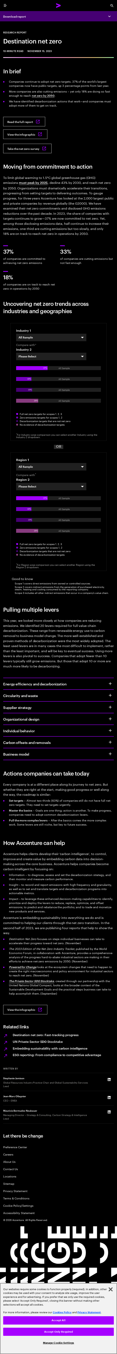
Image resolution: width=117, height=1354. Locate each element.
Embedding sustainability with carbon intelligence (50, 1048)
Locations (9, 1176)
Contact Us (10, 1169)
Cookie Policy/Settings (18, 1205)
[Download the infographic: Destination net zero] (25, 134)
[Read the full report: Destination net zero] (24, 121)
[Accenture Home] (58, 5)
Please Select (27, 356)
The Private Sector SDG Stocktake (31, 981)
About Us (9, 1161)
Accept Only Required (58, 1331)
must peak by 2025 (33, 182)
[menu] (5, 5)
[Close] (110, 1289)
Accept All (58, 1320)
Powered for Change (22, 967)
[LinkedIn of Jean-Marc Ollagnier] (109, 1097)
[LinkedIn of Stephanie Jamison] (109, 1079)
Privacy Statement (15, 1191)
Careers (8, 1154)
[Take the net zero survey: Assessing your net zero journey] (27, 148)
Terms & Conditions (16, 1198)
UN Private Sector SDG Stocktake (38, 1041)
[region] (58, 1318)
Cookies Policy (62, 1312)
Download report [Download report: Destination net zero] (14, 16)
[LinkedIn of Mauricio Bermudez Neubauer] (109, 1112)
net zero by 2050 (43, 95)
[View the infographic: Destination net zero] (25, 1009)
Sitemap (8, 1183)
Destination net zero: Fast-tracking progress (45, 1035)
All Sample (26, 337)
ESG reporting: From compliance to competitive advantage (57, 1055)
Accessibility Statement (19, 1213)
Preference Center (15, 1147)
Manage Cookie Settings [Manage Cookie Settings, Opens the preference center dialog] (58, 1343)
